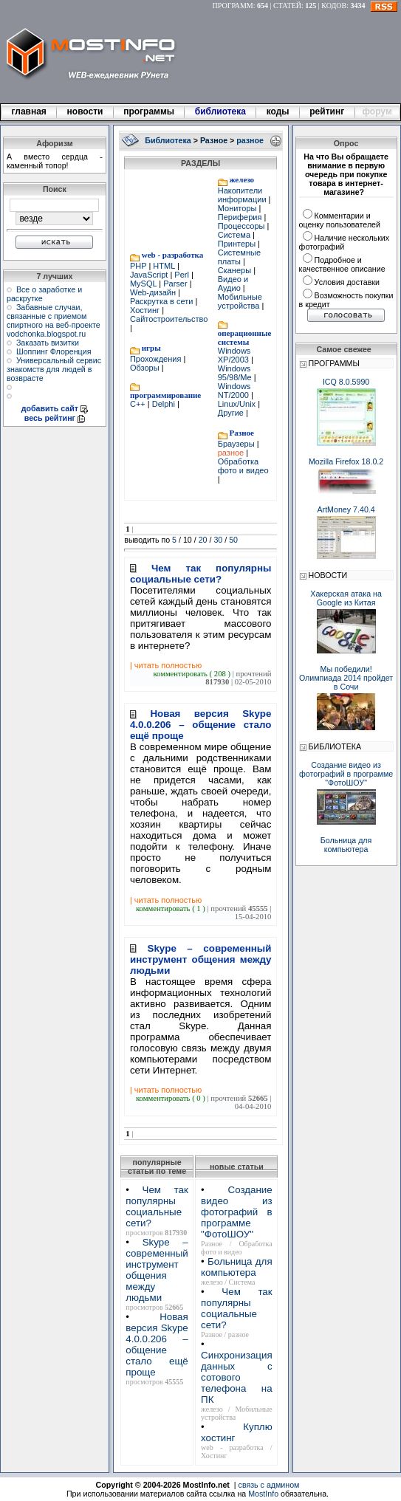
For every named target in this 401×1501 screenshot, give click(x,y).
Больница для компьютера (237, 1267)
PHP (139, 265)
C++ (139, 403)
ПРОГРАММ (233, 5)
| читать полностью (166, 665)
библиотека (220, 111)
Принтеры (238, 243)
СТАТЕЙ (287, 5)
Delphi (163, 403)
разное (232, 452)
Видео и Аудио (233, 283)
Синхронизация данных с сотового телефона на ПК (237, 1377)
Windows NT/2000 (234, 390)
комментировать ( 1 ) (172, 908)
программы (149, 111)
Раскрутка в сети (163, 301)
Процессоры (242, 225)
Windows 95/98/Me (236, 373)
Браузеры (237, 443)
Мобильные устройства (240, 301)
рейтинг (327, 111)
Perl (181, 274)
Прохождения (157, 358)
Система (235, 234)
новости (85, 111)
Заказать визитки (47, 342)
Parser (175, 283)
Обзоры (146, 367)
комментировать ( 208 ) (192, 674)
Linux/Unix (238, 403)
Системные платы (239, 257)
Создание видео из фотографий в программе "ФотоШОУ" (237, 1212)
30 (217, 539)
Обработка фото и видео (243, 466)
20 (203, 539)
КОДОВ (333, 5)
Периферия (241, 217)
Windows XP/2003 (234, 355)
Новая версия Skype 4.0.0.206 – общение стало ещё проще (157, 1344)
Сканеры (235, 270)
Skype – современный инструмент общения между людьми (157, 1270)
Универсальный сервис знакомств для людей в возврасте (54, 369)
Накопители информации (243, 195)
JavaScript (150, 274)
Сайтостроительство (169, 319)
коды (278, 111)
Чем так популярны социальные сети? (157, 1206)
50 (233, 539)
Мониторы (238, 208)
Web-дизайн (154, 292)
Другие (232, 412)
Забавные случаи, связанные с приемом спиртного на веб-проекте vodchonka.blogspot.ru (53, 320)
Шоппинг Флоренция (54, 351)
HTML (164, 265)
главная (29, 111)
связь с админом (269, 1484)
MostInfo (263, 1493)
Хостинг (146, 310)
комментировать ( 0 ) (172, 1098)
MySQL (144, 283)
